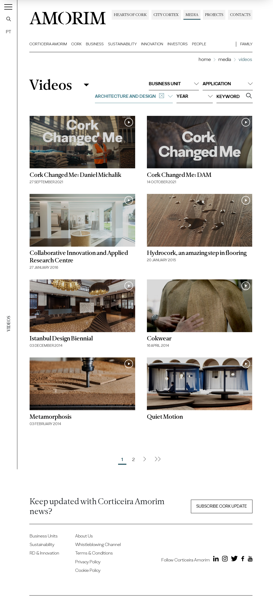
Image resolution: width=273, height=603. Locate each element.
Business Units (44, 536)
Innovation (152, 44)
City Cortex (166, 14)
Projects (214, 14)
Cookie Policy (88, 570)
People (199, 44)
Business (95, 44)
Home (205, 59)
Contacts (240, 14)
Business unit (174, 83)
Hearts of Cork (130, 14)
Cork (76, 44)
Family (246, 44)
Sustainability (122, 44)
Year (194, 96)
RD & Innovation (44, 553)
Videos (50, 85)
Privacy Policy (88, 561)
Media (192, 14)
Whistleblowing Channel (98, 544)
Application (228, 83)
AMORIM (67, 16)
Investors (177, 44)
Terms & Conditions (94, 553)
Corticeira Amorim (48, 44)
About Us (84, 536)
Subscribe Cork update (221, 506)
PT (8, 31)
